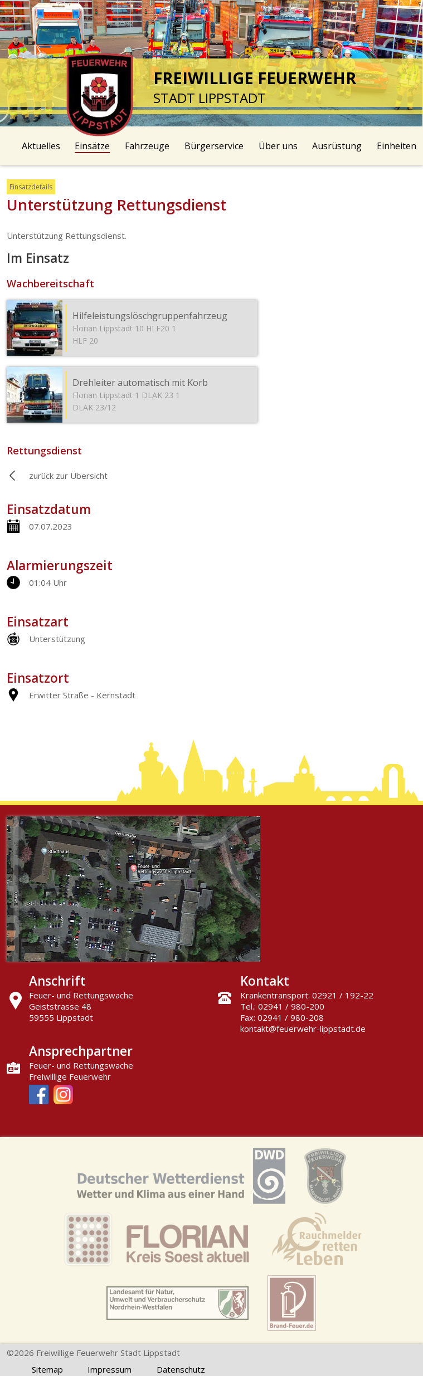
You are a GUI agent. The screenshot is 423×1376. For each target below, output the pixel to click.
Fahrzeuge (147, 146)
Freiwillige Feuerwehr (70, 1076)
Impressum (109, 1369)
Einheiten (396, 146)
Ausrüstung (337, 146)
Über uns (278, 146)
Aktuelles (41, 146)
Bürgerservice (214, 146)
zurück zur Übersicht (68, 475)
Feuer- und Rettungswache (81, 1065)
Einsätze (92, 146)
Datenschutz (181, 1369)
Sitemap (47, 1369)
